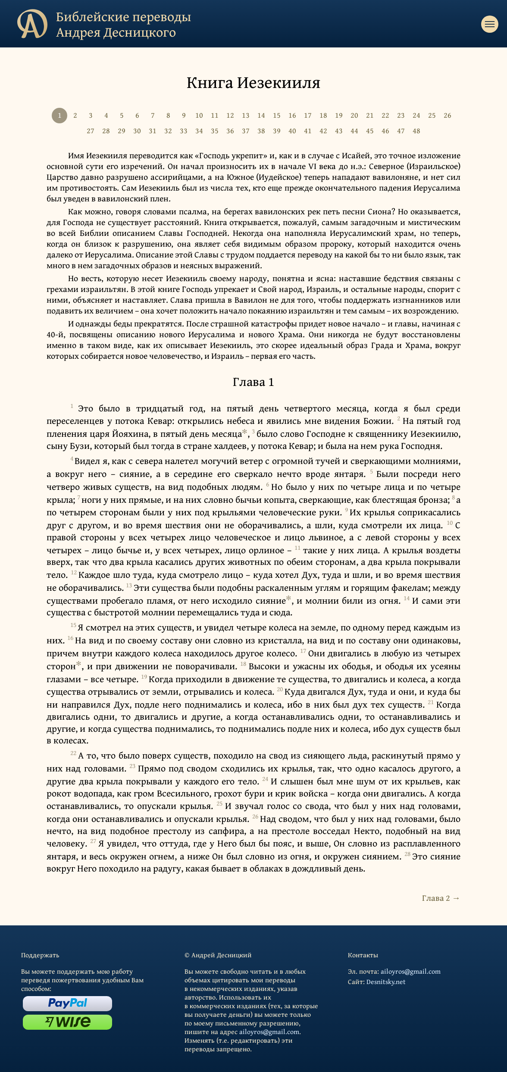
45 (370, 130)
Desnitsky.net (386, 981)
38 (261, 130)
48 (416, 130)
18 (323, 115)
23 (401, 115)
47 (401, 130)
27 (90, 130)
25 (432, 115)
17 (308, 115)
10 (199, 115)
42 (323, 130)
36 (230, 130)
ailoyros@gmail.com (269, 1031)
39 (277, 130)
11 (215, 115)
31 (152, 130)
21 (370, 115)
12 (230, 115)
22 (385, 115)
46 (385, 130)
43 (339, 130)
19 (339, 115)
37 (246, 130)
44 (354, 130)
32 (168, 130)
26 (447, 115)
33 (184, 130)
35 (215, 130)
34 (199, 130)
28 (106, 130)
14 (261, 115)
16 (292, 115)
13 (246, 115)
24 (416, 115)
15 (277, 115)
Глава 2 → (441, 897)
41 (308, 130)
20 (354, 115)
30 (137, 130)
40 (292, 130)
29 (121, 130)
